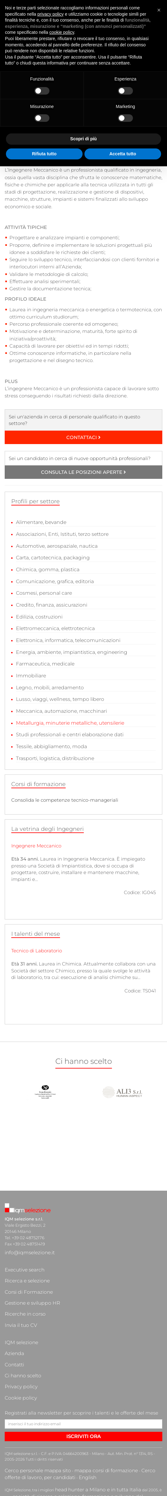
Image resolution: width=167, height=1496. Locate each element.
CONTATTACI (83, 437)
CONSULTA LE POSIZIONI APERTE (83, 472)
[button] (159, 10)
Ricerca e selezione (24, 1260)
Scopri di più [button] (83, 138)
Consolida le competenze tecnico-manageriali (64, 792)
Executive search (22, 1254)
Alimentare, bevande (40, 522)
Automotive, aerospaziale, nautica (55, 545)
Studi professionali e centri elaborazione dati (67, 728)
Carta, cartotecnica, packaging (51, 557)
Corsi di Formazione (24, 1267)
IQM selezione (19, 1298)
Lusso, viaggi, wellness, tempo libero (57, 693)
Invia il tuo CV (18, 1285)
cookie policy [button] (61, 32)
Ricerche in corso (21, 1279)
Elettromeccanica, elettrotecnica (53, 625)
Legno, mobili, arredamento (48, 682)
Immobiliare (30, 671)
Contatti (13, 1310)
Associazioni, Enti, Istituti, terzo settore (60, 534)
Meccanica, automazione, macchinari (59, 705)
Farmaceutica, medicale (44, 659)
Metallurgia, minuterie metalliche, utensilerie (68, 716)
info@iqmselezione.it (26, 1242)
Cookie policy (18, 1329)
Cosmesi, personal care (42, 591)
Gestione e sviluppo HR (28, 1273)
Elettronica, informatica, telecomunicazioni (65, 636)
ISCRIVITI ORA (83, 1366)
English (32, 1404)
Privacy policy (18, 1323)
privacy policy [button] (51, 14)
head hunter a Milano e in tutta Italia (88, 1415)
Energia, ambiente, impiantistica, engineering (69, 648)
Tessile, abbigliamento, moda (49, 739)
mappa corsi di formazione (84, 1399)
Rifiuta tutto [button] (44, 153)
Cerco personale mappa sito (31, 1399)
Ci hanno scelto (20, 1317)
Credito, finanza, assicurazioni (50, 602)
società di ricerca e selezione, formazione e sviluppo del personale (64, 1420)
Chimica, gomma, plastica (46, 568)
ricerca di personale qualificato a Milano (52, 1426)
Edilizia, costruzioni (38, 614)
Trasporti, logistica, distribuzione (53, 750)
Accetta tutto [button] (122, 153)
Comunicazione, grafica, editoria (53, 579)
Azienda (13, 1304)
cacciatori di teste (21, 1431)
